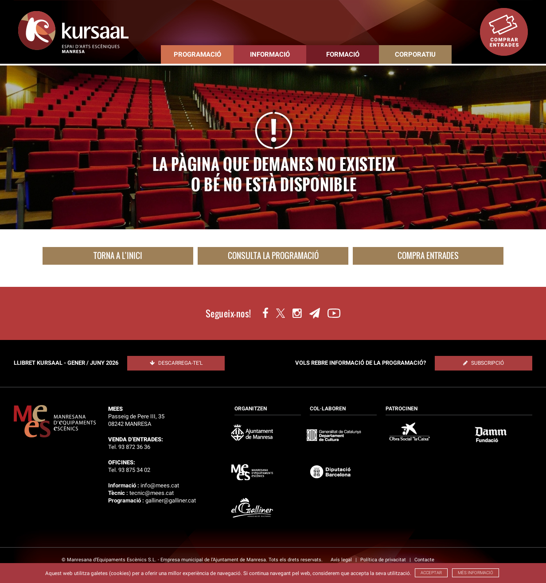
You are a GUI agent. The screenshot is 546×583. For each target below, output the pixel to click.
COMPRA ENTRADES (428, 255)
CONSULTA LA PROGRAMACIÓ (273, 255)
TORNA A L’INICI (118, 255)
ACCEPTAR (431, 572)
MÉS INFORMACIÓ (475, 572)
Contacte (424, 560)
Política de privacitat (383, 560)
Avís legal (342, 560)
